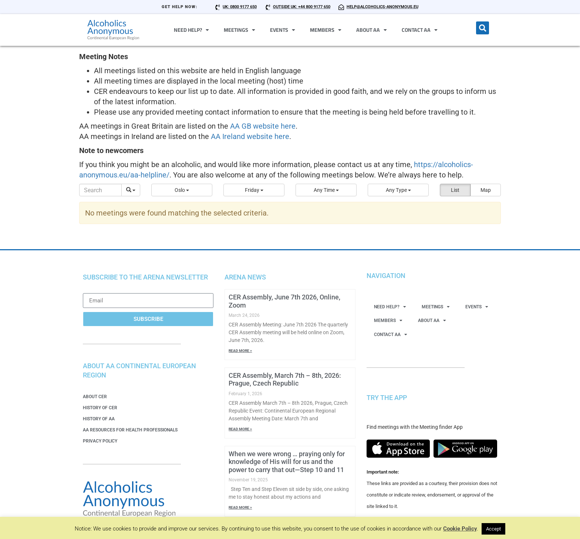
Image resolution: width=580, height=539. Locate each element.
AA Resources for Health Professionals (130, 430)
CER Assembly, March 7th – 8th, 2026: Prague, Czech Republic (285, 379)
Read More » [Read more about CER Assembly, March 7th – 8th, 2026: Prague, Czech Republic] (240, 429)
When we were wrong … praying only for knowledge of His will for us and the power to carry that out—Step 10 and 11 (287, 462)
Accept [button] (493, 529)
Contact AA (420, 30)
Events (282, 30)
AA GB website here (263, 126)
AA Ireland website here (250, 136)
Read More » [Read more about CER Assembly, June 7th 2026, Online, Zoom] (240, 351)
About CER (95, 396)
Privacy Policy (100, 441)
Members (325, 30)
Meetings (239, 30)
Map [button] (485, 190)
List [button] (455, 190)
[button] (482, 27)
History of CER (100, 407)
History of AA (99, 418)
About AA (371, 30)
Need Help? (191, 30)
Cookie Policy (460, 528)
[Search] (100, 190)
